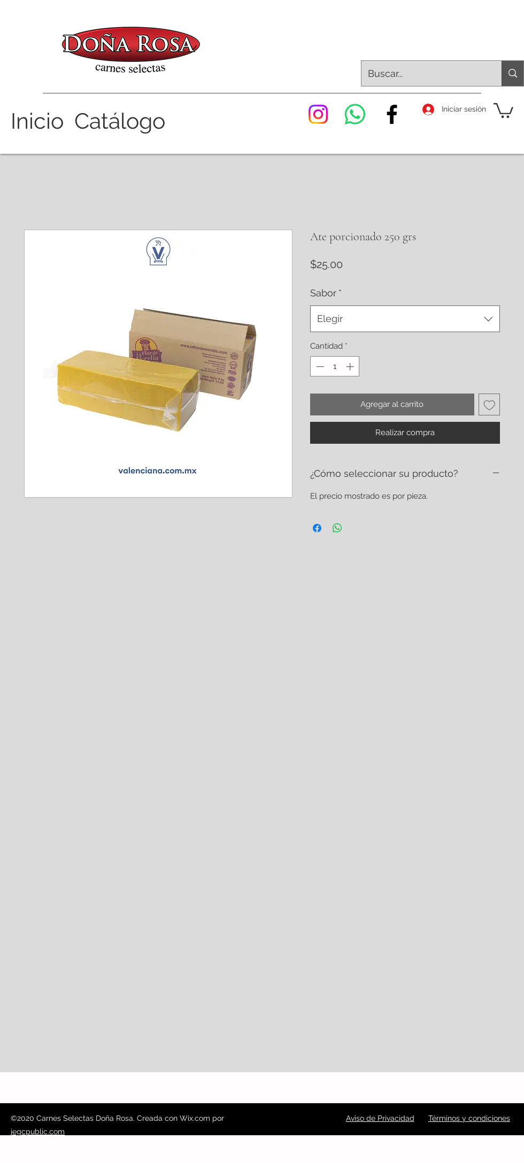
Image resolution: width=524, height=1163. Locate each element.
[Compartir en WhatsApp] (337, 528)
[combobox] (405, 318)
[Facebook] (392, 114)
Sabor (326, 292)
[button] (503, 109)
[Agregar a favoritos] (489, 404)
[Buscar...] (423, 74)
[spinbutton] (335, 366)
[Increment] (351, 366)
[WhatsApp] (355, 114)
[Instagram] (318, 114)
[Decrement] (319, 366)
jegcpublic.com (38, 1131)
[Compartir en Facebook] (317, 528)
